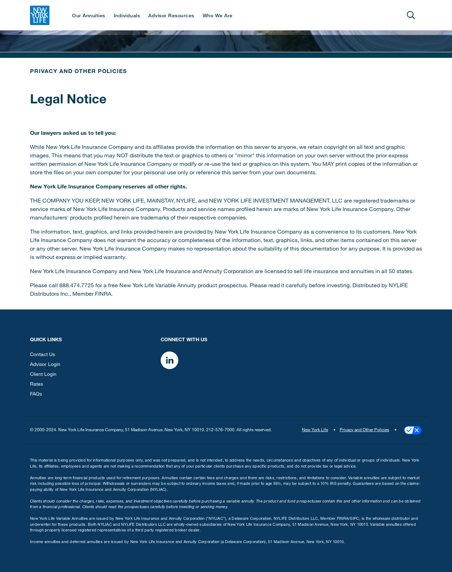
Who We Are (218, 16)
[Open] (410, 15)
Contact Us (42, 355)
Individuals (127, 16)
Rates (36, 384)
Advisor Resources (171, 16)
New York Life (315, 430)
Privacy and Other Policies (78, 72)
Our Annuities (88, 16)
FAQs (36, 394)
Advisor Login (45, 364)
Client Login (43, 374)
